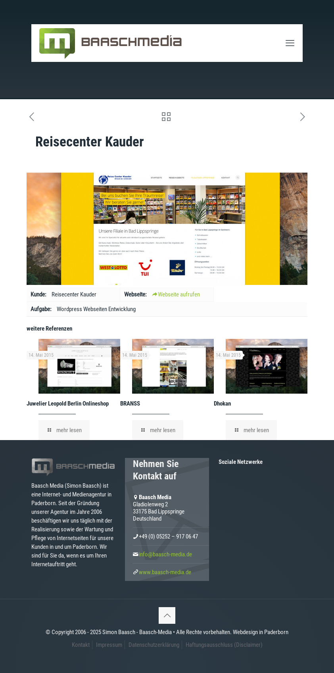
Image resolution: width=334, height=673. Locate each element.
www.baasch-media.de (165, 572)
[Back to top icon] (167, 615)
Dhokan (222, 403)
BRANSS (130, 403)
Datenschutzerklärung (154, 644)
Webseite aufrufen (176, 294)
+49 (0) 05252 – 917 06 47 (168, 536)
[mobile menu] (290, 43)
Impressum (109, 644)
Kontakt (81, 644)
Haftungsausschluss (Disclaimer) (224, 644)
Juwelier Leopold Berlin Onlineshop (68, 403)
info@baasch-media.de (165, 554)
